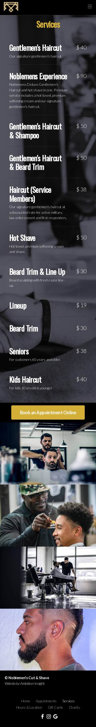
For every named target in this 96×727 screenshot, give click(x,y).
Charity (74, 707)
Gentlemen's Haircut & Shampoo (35, 130)
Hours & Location (29, 707)
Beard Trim (23, 328)
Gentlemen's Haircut (35, 47)
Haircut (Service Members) (30, 194)
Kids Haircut (25, 379)
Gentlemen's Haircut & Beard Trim (35, 162)
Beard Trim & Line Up (37, 271)
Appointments (46, 701)
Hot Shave (22, 237)
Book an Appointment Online (48, 412)
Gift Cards (55, 707)
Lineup (17, 305)
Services (68, 701)
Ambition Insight (32, 683)
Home (25, 701)
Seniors (18, 351)
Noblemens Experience (38, 76)
